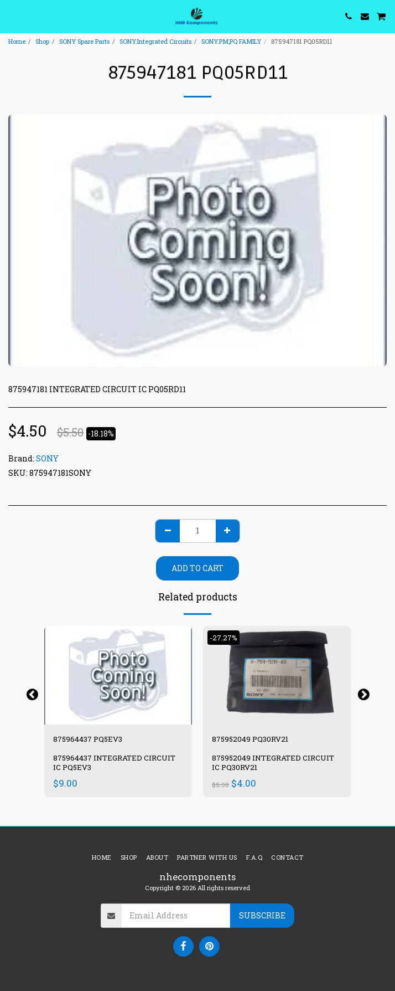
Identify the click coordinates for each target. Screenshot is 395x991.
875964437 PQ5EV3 (87, 739)
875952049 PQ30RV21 (250, 739)
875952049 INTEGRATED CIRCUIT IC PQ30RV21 (273, 762)
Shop (42, 41)
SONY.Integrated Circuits (155, 41)
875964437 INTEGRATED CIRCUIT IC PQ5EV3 (114, 762)
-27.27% (223, 638)
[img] (118, 675)
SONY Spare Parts (84, 41)
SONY (47, 458)
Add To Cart (197, 568)
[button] (12, 16)
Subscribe (262, 915)
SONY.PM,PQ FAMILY (231, 41)
